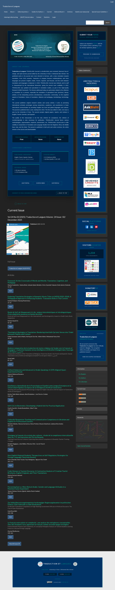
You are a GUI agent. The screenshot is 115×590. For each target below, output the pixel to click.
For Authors (82, 378)
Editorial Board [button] (59, 12)
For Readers (82, 374)
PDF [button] (10, 291)
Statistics (47, 17)
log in (98, 47)
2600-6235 (67, 574)
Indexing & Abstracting (11, 17)
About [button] (12, 12)
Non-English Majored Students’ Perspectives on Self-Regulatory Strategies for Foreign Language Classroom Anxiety (38, 456)
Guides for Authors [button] (38, 12)
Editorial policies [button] (23, 12)
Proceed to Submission (91, 54)
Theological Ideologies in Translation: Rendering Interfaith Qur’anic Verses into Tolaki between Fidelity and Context (40, 333)
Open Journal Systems (83, 446)
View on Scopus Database (91, 356)
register (95, 43)
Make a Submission (84, 70)
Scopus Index (40, 183)
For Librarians (83, 381)
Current (49, 12)
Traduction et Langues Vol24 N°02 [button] (19, 268)
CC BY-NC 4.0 (64, 582)
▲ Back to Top (62, 193)
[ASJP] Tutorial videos (27, 17)
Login (112, 2)
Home (6, 12)
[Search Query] (95, 23)
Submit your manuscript (82, 12)
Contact (38, 17)
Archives (70, 12)
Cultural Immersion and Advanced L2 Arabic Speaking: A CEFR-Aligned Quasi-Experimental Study (37, 371)
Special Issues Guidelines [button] (100, 12)
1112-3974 (52, 574)
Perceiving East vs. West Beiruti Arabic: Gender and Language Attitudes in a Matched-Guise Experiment (37, 488)
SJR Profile (55, 183)
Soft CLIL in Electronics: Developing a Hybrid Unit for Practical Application (36, 406)
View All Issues (14, 544)
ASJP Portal (25, 183)
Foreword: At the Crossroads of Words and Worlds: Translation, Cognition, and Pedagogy (38, 282)
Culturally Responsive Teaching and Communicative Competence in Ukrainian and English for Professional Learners (38, 420)
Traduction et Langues (11, 6)
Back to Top (21, 204)
